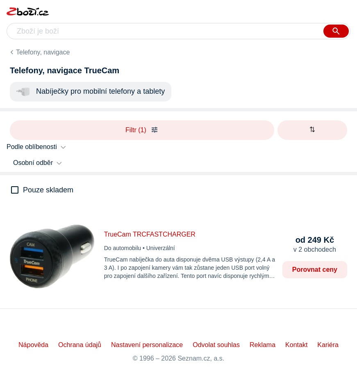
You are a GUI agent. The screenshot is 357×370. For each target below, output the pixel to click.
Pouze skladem (48, 190)
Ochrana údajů (79, 344)
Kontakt (296, 344)
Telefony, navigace (43, 52)
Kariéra (328, 344)
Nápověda (33, 344)
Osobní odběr (33, 162)
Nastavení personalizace (147, 344)
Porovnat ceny (314, 269)
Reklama (262, 344)
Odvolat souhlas (216, 344)
